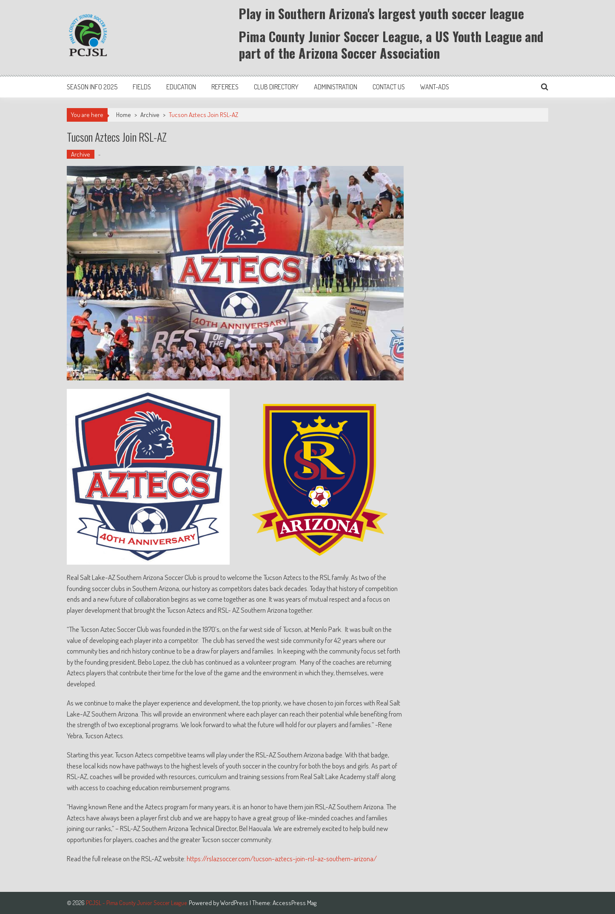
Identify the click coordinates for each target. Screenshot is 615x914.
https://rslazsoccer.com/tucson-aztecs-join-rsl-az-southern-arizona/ (282, 858)
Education (181, 87)
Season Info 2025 (92, 87)
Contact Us (389, 87)
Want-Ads (434, 87)
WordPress (235, 903)
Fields (142, 87)
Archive (149, 115)
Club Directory (276, 87)
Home (123, 115)
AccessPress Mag (294, 903)
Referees (225, 87)
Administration (335, 87)
